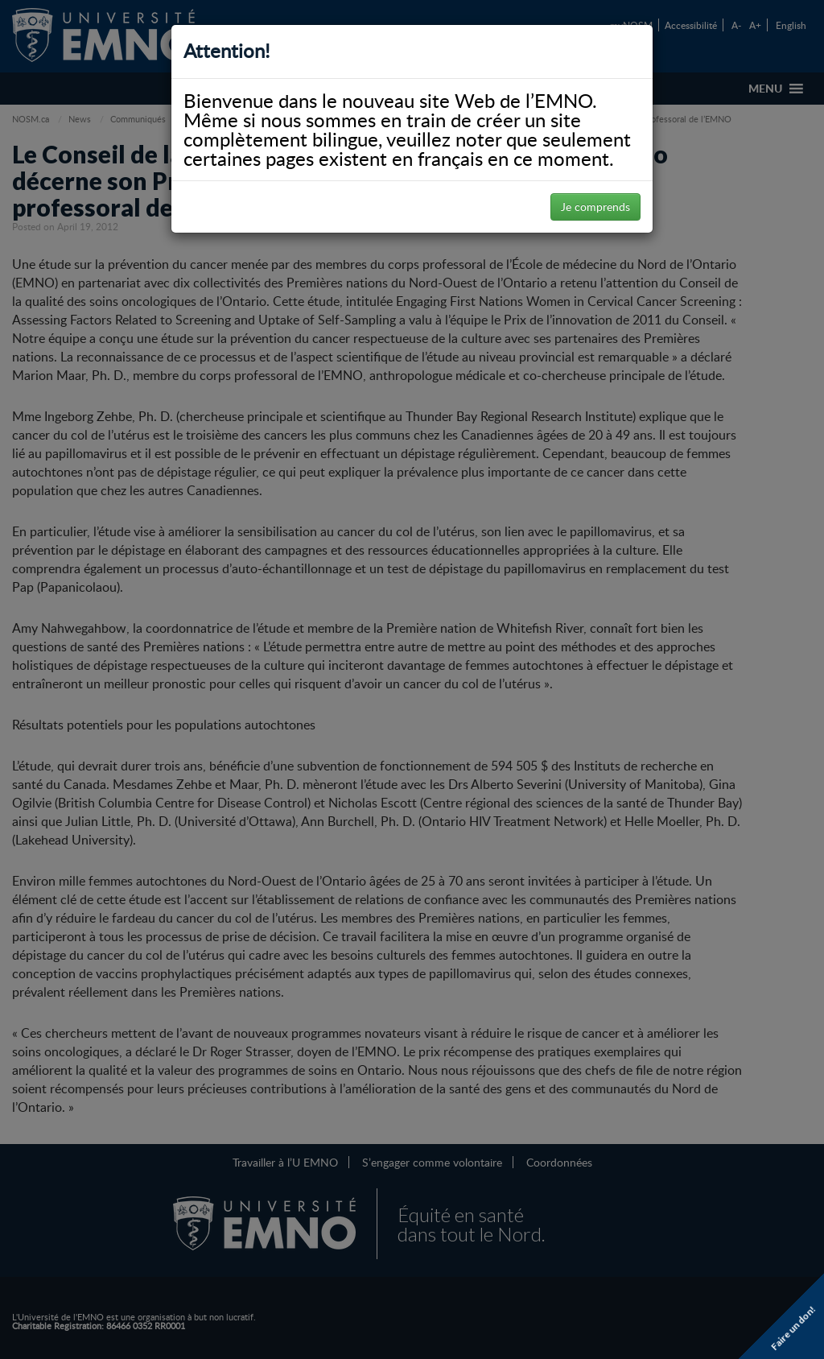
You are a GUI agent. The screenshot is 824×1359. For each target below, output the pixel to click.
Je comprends (595, 206)
